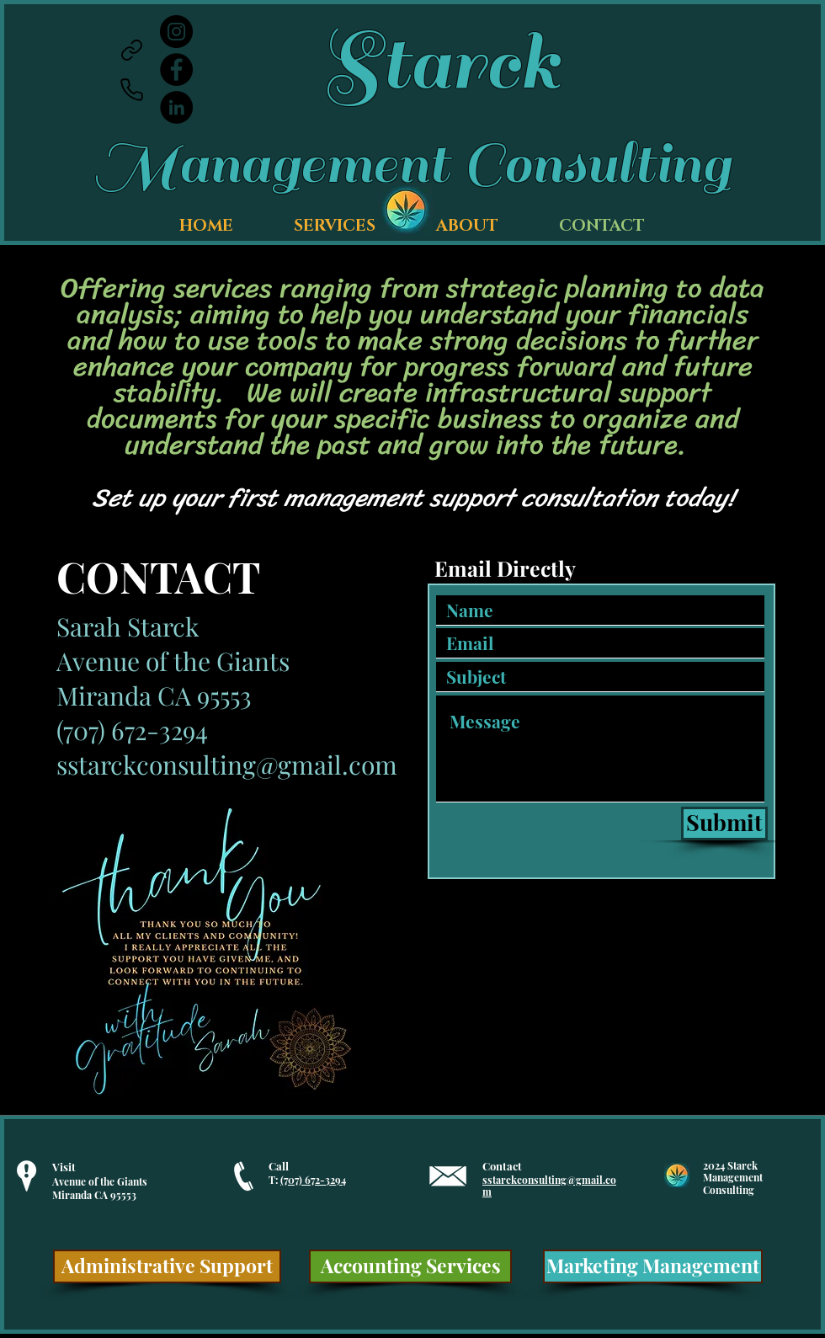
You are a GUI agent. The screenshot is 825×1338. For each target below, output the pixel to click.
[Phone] (131, 89)
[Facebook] (176, 69)
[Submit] (724, 823)
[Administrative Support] (167, 1266)
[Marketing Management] (653, 1266)
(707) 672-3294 (313, 1179)
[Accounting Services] (410, 1266)
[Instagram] (176, 31)
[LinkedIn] (176, 107)
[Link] (131, 50)
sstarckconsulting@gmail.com (226, 764)
